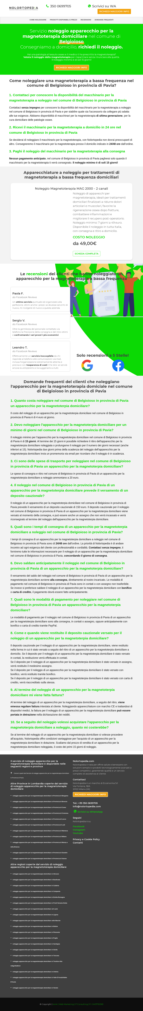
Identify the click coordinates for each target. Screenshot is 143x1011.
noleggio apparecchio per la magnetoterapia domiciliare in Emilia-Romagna (39, 897)
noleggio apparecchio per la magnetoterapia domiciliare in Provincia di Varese (40, 858)
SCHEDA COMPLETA (86, 253)
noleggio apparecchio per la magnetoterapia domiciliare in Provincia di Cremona (40, 813)
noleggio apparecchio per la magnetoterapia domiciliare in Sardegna (36, 944)
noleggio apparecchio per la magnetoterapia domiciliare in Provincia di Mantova (40, 831)
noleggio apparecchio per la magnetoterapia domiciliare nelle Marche (36, 920)
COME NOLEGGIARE (37, 20)
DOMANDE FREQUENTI (104, 20)
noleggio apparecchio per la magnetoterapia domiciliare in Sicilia (35, 950)
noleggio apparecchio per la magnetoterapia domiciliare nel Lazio (35, 909)
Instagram (79, 829)
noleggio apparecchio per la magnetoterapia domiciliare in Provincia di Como (39, 807)
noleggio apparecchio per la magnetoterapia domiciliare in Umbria (35, 972)
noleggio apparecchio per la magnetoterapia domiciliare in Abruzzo (36, 874)
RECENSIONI (86, 20)
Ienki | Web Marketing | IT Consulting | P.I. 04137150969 (78, 1004)
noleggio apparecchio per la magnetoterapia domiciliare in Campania (36, 891)
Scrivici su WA (103, 6)
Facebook (78, 826)
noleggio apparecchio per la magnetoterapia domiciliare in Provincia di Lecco (39, 819)
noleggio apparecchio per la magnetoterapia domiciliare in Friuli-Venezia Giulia (40, 903)
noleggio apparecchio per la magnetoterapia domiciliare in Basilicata (36, 879)
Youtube (78, 833)
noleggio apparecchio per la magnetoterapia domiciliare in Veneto (35, 988)
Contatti (78, 842)
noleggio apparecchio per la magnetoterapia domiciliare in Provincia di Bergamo (40, 796)
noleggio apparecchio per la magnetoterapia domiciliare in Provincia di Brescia (40, 801)
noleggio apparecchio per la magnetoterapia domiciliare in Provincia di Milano (40, 836)
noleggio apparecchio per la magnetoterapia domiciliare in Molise (35, 926)
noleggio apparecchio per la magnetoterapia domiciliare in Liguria (35, 915)
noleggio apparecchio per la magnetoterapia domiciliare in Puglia (35, 938)
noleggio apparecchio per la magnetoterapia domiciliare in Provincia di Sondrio (40, 852)
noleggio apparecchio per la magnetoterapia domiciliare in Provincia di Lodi (39, 825)
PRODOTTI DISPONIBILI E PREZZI (63, 20)
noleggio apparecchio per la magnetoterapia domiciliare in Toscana (36, 955)
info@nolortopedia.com (87, 806)
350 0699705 (60, 6)
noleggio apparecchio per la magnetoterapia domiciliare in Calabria (36, 885)
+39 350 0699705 (88, 803)
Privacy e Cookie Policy (86, 839)
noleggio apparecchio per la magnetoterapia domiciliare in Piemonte (36, 932)
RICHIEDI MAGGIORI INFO (114, 11)
